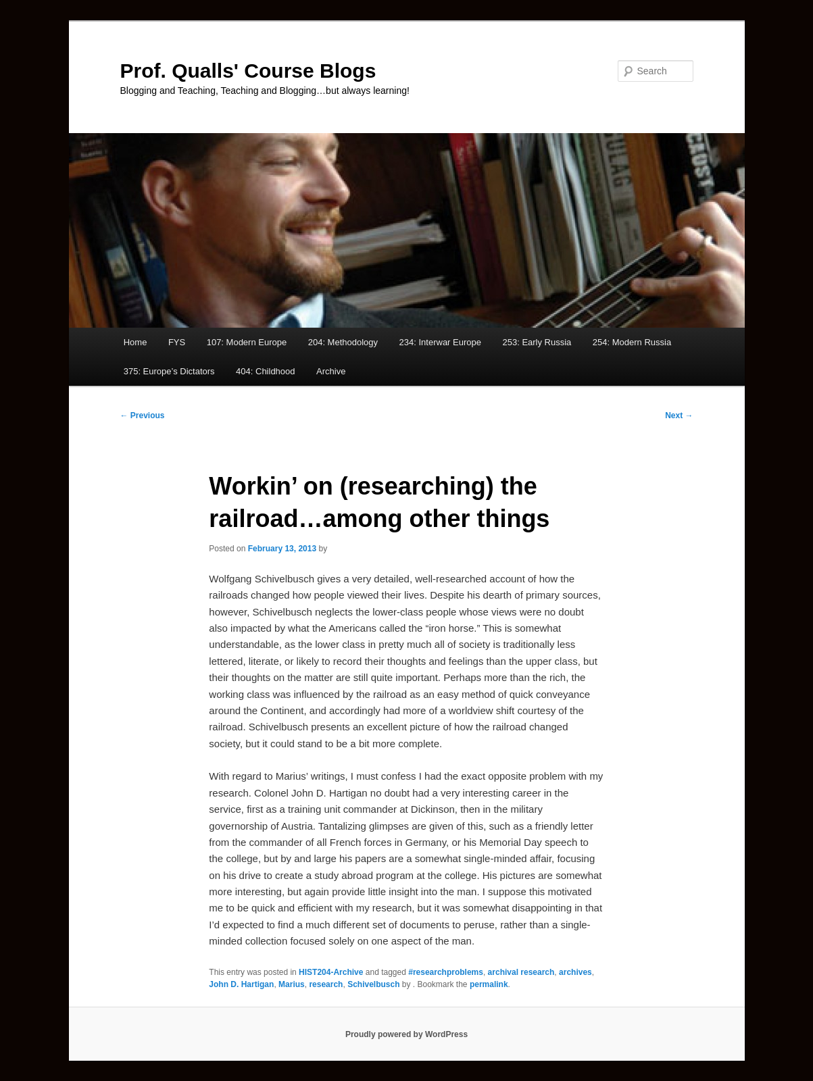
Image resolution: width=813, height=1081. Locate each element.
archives (575, 972)
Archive (330, 371)
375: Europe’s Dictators (169, 371)
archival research (521, 972)
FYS (176, 342)
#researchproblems (445, 972)
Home (135, 342)
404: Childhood (265, 371)
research (326, 984)
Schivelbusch (373, 984)
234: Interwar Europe (440, 342)
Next (679, 415)
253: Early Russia (536, 342)
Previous (142, 415)
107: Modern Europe (247, 342)
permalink (489, 984)
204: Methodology (343, 342)
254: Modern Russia (632, 342)
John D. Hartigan (241, 984)
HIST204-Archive (331, 972)
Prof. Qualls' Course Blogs (248, 70)
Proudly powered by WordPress (406, 1034)
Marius (291, 984)
